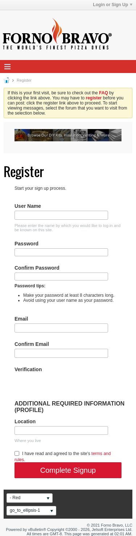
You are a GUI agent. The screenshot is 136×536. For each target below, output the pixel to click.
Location (25, 421)
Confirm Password (37, 268)
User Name (28, 206)
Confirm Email (32, 344)
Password (26, 243)
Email (21, 319)
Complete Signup (68, 470)
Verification (28, 369)
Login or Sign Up (112, 4)
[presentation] (70, 386)
